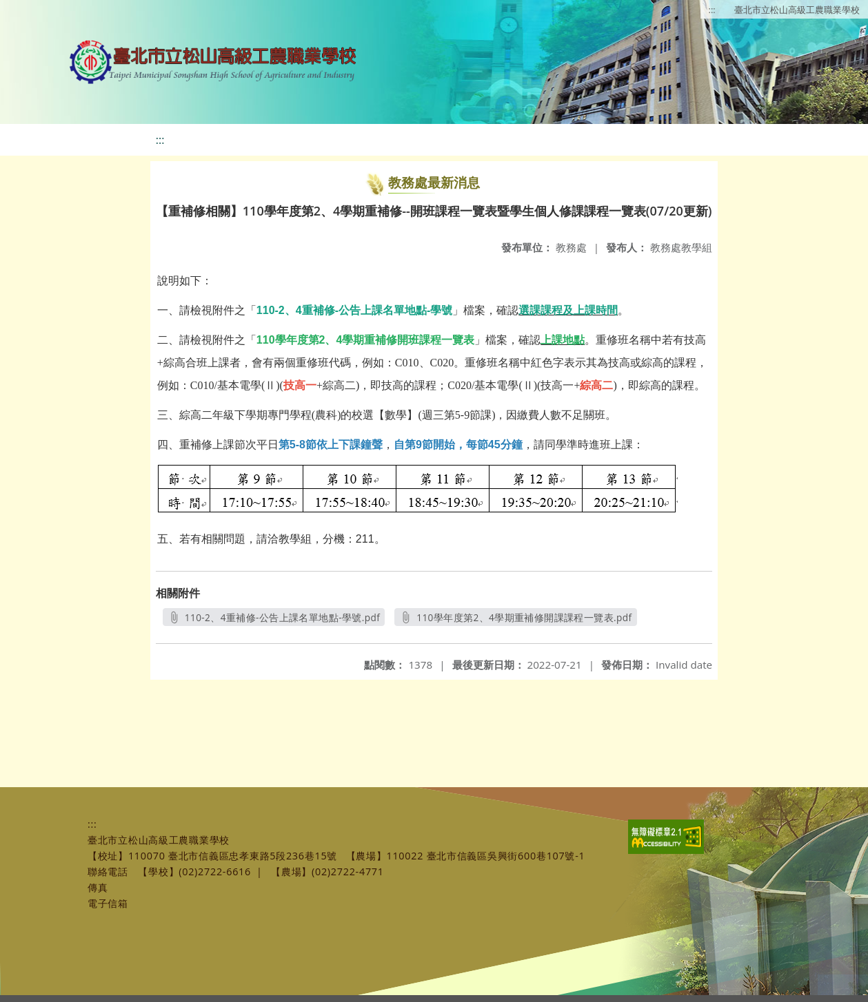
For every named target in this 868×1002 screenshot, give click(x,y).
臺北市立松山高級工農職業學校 (797, 9)
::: (712, 9)
